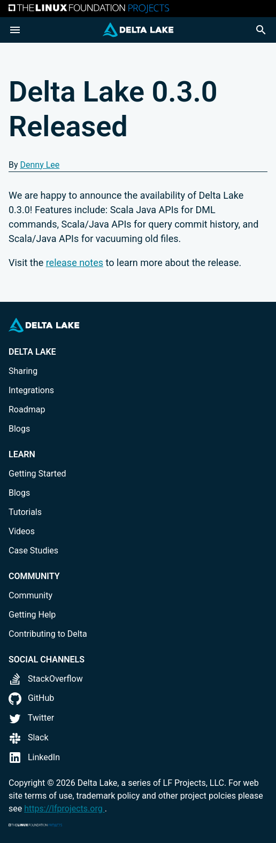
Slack (29, 737)
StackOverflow (46, 679)
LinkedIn (34, 757)
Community (30, 595)
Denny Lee (40, 165)
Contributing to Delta (48, 634)
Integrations (31, 390)
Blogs (19, 429)
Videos (22, 531)
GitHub (31, 698)
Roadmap (27, 409)
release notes (74, 262)
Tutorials (25, 512)
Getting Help (32, 615)
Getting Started (37, 474)
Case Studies (33, 550)
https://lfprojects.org (64, 808)
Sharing (23, 371)
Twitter (31, 718)
